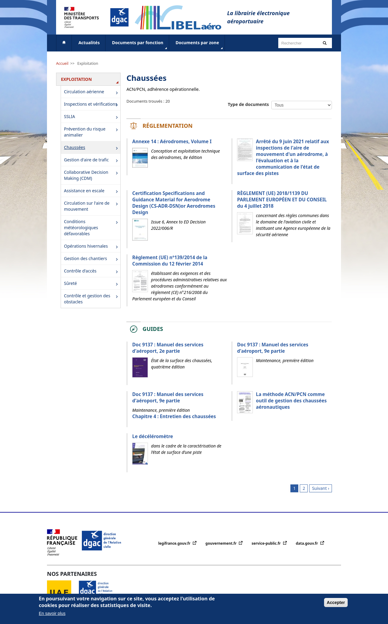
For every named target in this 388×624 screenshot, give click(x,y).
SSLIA (92, 117)
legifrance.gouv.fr (174, 543)
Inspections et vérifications (92, 104)
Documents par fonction (140, 45)
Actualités (89, 42)
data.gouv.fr (307, 543)
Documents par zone (200, 45)
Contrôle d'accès (92, 271)
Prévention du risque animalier (92, 132)
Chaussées (92, 147)
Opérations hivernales (92, 246)
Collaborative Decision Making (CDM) (92, 175)
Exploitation (87, 63)
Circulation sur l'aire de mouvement (92, 206)
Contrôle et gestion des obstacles (92, 299)
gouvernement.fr (222, 543)
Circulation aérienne (92, 92)
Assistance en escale (92, 191)
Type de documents (248, 104)
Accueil (62, 63)
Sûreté (92, 283)
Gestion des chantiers (92, 259)
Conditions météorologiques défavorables (92, 227)
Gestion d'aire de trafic (92, 160)
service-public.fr (267, 543)
